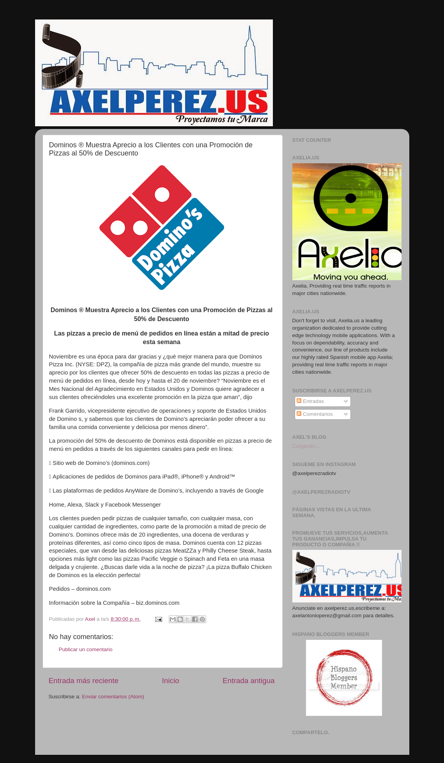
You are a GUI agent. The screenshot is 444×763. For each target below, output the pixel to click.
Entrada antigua (248, 680)
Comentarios (315, 414)
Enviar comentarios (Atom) (113, 696)
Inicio (170, 680)
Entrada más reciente (84, 680)
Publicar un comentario (86, 649)
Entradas (310, 401)
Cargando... (306, 446)
